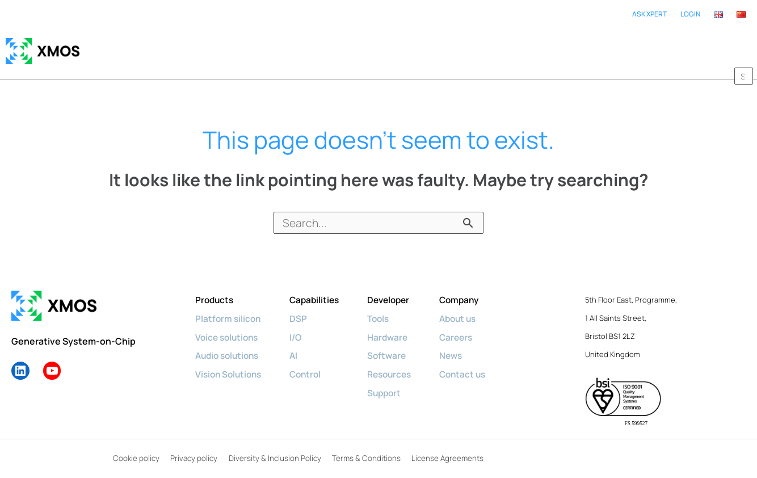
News (462, 343)
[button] (740, 45)
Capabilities (320, 289)
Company (471, 289)
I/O (300, 325)
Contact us (474, 361)
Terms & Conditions (364, 447)
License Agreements (445, 447)
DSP (303, 307)
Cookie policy (134, 447)
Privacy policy (192, 447)
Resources (398, 361)
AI (298, 343)
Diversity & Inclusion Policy (273, 447)
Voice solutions (228, 325)
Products (215, 289)
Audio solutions (229, 343)
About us (470, 307)
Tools (386, 307)
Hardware (396, 325)
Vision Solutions (230, 361)
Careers (467, 325)
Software (395, 343)
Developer (397, 289)
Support (392, 380)
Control (310, 361)
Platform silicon (229, 307)
